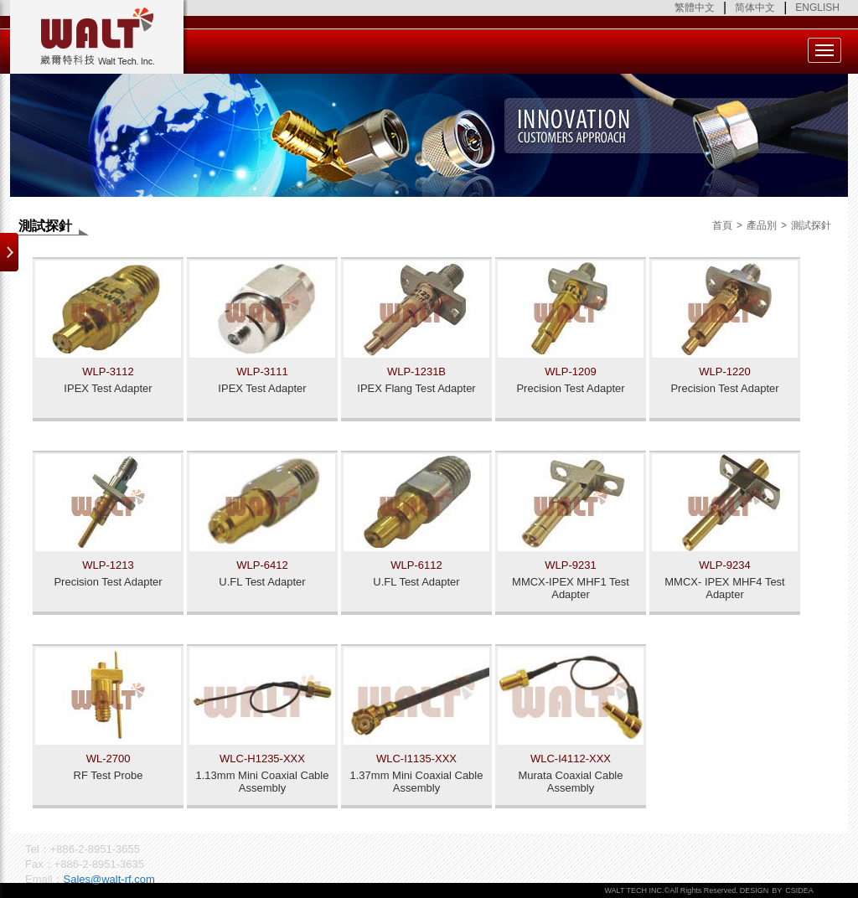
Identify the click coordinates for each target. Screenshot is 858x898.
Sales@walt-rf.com (109, 879)
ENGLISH (817, 7)
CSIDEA (799, 890)
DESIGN (754, 890)
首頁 (722, 225)
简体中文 (755, 7)
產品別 (762, 225)
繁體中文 (695, 7)
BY (777, 890)
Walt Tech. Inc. (99, 37)
